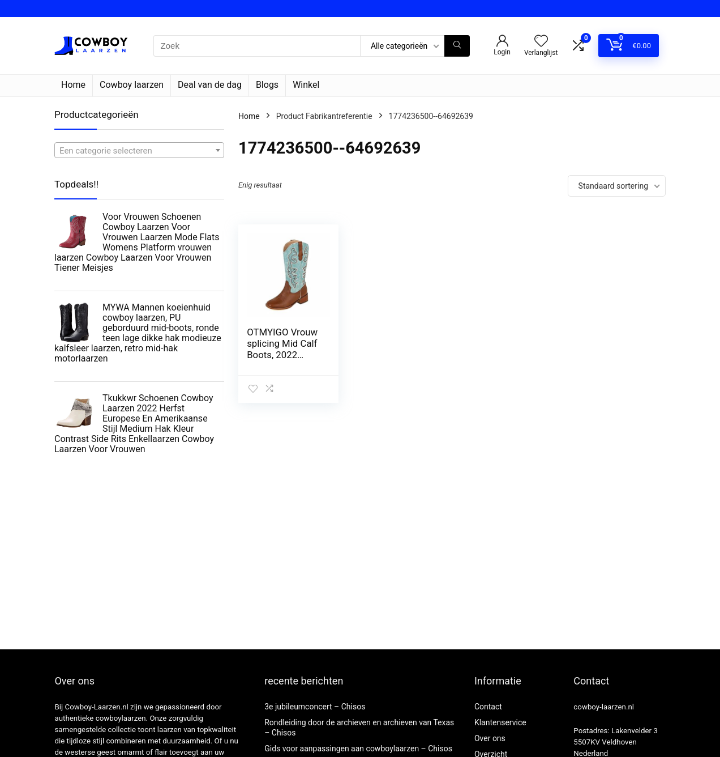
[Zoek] (457, 46)
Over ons (489, 738)
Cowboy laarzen (132, 84)
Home (73, 84)
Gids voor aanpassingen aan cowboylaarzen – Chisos (358, 748)
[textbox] (139, 151)
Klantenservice (500, 722)
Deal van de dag (210, 84)
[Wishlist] (541, 42)
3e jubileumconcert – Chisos (314, 706)
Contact (488, 706)
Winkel (306, 84)
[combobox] (139, 150)
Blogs (267, 84)
